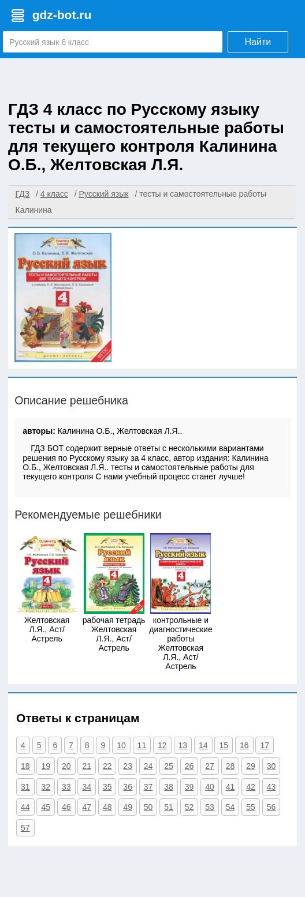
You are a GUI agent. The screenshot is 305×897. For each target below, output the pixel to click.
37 (148, 786)
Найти (258, 42)
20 (66, 766)
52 (189, 807)
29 (250, 766)
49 (127, 807)
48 (107, 807)
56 (271, 807)
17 (264, 745)
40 (209, 786)
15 (223, 745)
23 (127, 766)
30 (271, 766)
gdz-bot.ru (62, 14)
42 (250, 786)
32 (45, 786)
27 (209, 766)
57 (25, 827)
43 (271, 786)
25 (168, 766)
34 (86, 786)
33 (66, 786)
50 (148, 807)
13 (183, 745)
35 (107, 786)
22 (107, 766)
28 (230, 766)
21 (86, 766)
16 (244, 745)
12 (162, 745)
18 (25, 766)
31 (25, 786)
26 (189, 766)
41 (230, 786)
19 (45, 766)
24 (148, 766)
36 (127, 786)
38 (168, 786)
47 (86, 807)
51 (168, 807)
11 (142, 745)
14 (203, 745)
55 (250, 807)
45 (45, 807)
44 (25, 807)
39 (189, 786)
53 (209, 807)
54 (230, 807)
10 (121, 745)
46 (66, 807)
